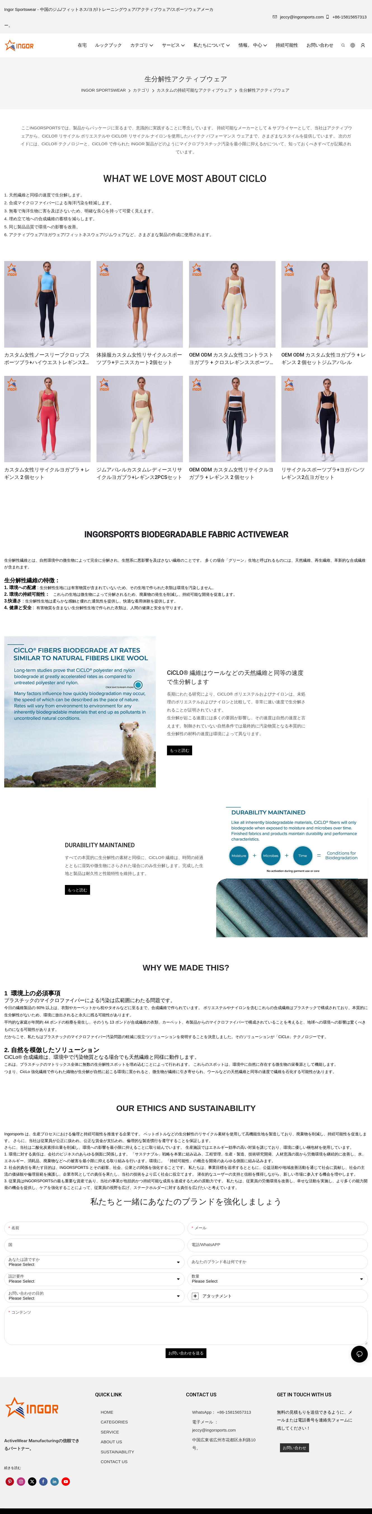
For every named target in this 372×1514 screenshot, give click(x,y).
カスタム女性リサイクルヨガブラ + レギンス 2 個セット (47, 473)
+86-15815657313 (346, 17)
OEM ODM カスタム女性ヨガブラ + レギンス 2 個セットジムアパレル (323, 358)
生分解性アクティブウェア (264, 90)
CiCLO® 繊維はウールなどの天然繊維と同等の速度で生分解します (235, 677)
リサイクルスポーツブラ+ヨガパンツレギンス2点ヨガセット (323, 473)
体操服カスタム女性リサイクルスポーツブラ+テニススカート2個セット (139, 358)
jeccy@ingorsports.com (298, 17)
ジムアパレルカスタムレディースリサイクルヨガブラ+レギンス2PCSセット (139, 473)
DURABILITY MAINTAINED (100, 845)
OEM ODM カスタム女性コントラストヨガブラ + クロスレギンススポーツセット (232, 358)
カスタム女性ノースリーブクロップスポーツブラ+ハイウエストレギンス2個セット (47, 358)
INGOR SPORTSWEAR (103, 90)
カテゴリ (141, 90)
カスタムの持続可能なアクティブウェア (194, 90)
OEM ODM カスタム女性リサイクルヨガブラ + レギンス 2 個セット (231, 473)
